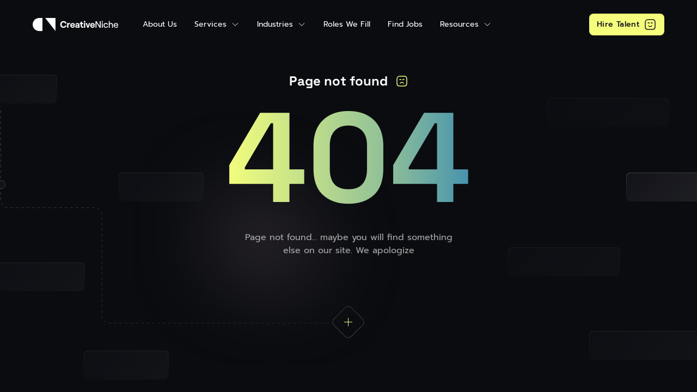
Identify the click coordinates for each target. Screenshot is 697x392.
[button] (217, 24)
